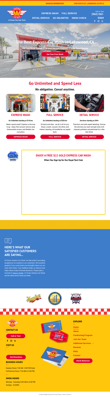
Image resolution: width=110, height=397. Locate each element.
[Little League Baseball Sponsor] (76, 298)
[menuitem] (50, 13)
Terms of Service (66, 394)
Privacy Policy (57, 394)
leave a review (18, 273)
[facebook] (94, 21)
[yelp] (102, 21)
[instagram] (98, 21)
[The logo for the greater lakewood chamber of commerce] (34, 298)
